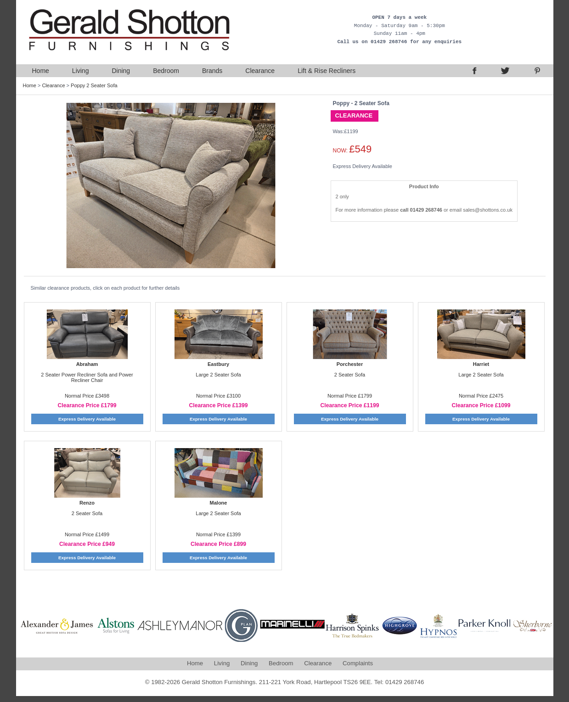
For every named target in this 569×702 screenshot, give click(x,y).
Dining (121, 70)
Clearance (260, 70)
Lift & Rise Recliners (326, 70)
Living (80, 70)
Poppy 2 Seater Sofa (94, 85)
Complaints (358, 663)
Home (40, 70)
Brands (212, 70)
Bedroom (166, 70)
